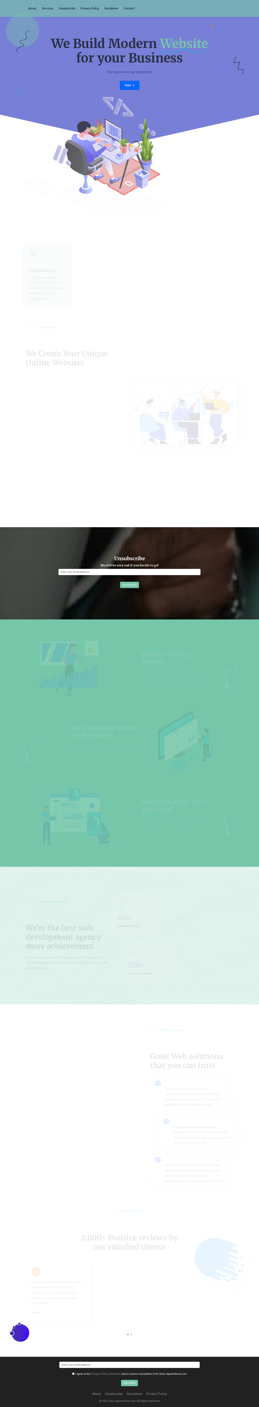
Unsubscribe (67, 8)
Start (129, 86)
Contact (129, 8)
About (32, 8)
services (47, 8)
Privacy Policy (89, 8)
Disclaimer (111, 8)
